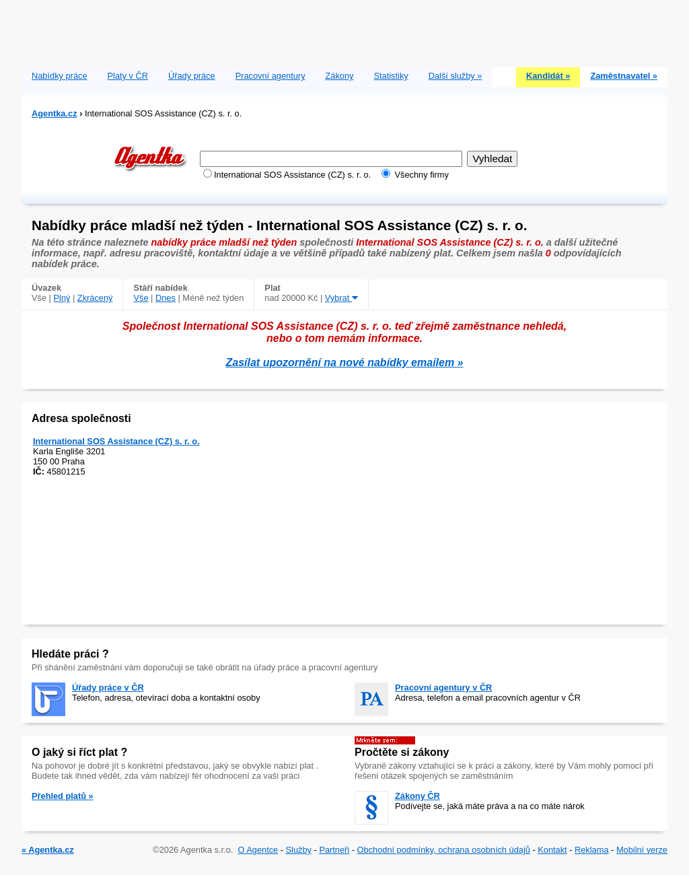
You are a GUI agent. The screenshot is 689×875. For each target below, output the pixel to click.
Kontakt (552, 850)
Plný (62, 298)
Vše (140, 298)
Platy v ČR (128, 76)
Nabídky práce (59, 76)
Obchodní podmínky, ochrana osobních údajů (443, 850)
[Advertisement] (344, 30)
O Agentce (258, 850)
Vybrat (341, 298)
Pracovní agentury (270, 76)
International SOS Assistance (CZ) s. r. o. (116, 441)
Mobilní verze (641, 850)
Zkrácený (95, 298)
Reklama (592, 850)
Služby (299, 850)
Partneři (334, 850)
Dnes (165, 298)
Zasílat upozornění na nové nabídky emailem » (345, 362)
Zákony (340, 76)
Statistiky (391, 76)
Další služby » (455, 76)
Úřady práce (191, 76)
